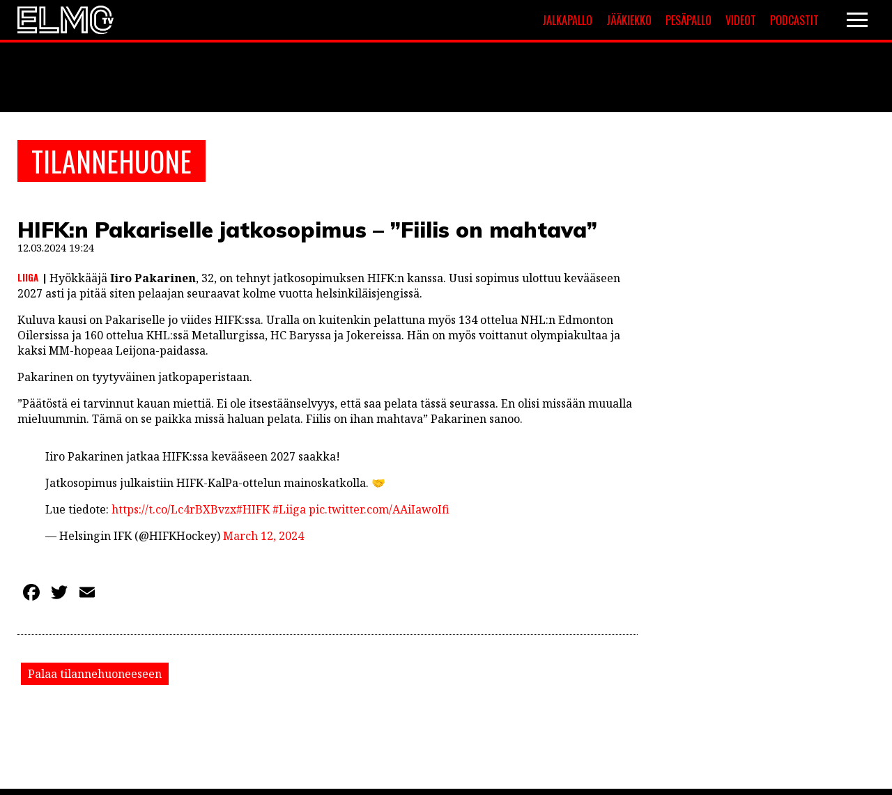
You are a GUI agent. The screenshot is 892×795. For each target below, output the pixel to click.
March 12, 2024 (263, 535)
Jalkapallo (567, 20)
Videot (740, 20)
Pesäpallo (689, 20)
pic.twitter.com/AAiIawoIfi (379, 509)
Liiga (27, 277)
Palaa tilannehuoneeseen (95, 673)
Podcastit (794, 20)
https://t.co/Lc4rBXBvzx (174, 509)
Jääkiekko (629, 20)
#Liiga (289, 509)
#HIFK (253, 509)
